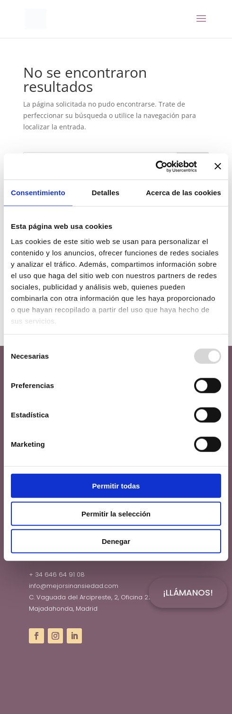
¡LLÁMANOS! (188, 592)
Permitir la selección (116, 513)
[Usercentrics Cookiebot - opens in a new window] (155, 166)
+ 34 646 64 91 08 (57, 574)
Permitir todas (116, 486)
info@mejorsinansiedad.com (73, 585)
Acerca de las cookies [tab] (183, 193)
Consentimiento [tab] (38, 193)
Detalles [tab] (105, 193)
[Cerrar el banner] (217, 166)
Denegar (116, 541)
